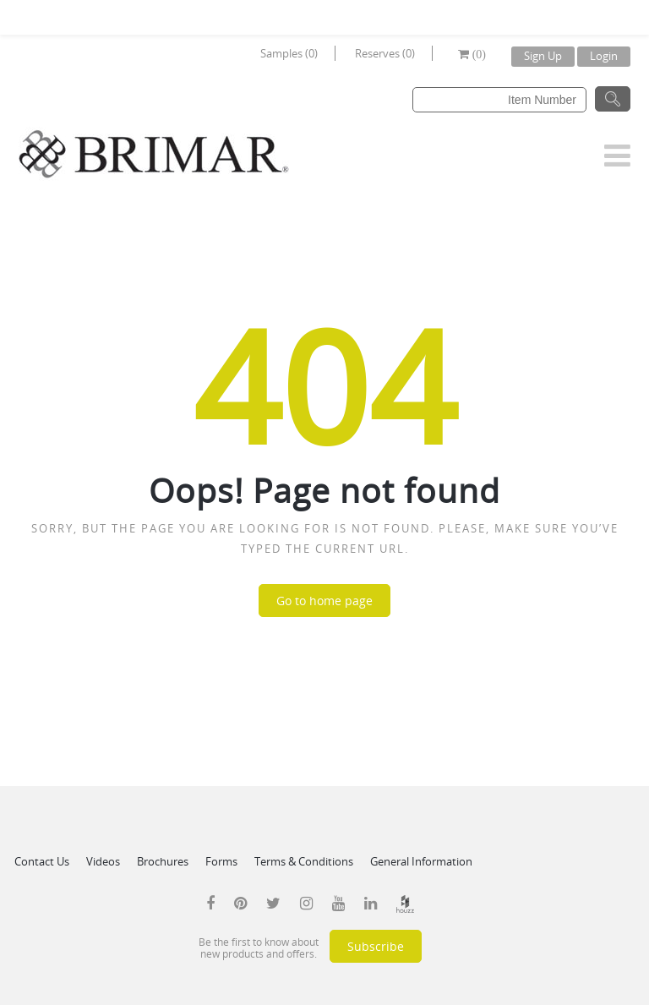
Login (604, 55)
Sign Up (543, 55)
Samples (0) (289, 53)
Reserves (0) (385, 53)
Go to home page (324, 601)
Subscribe (375, 946)
